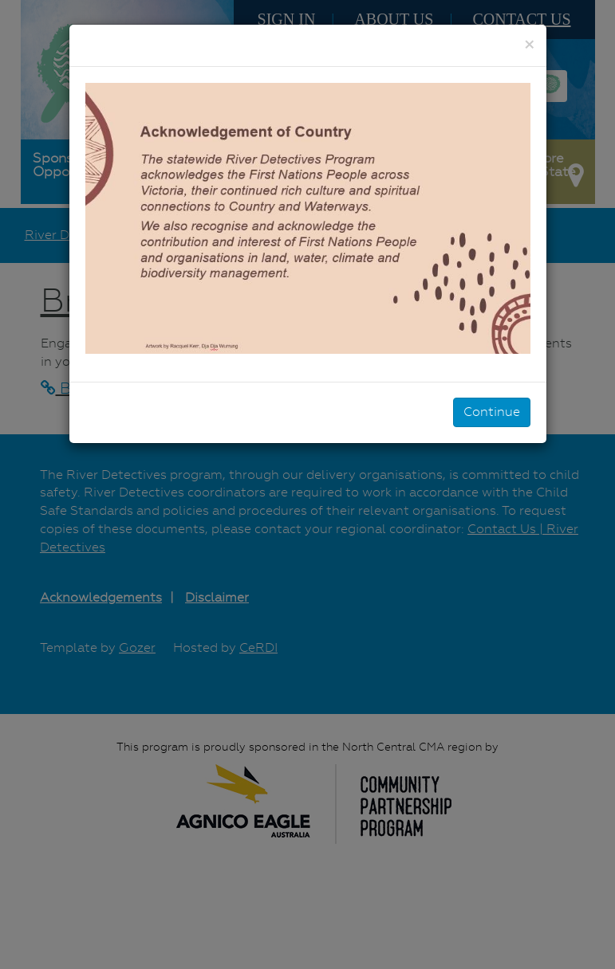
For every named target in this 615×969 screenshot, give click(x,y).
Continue (491, 411)
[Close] (529, 44)
